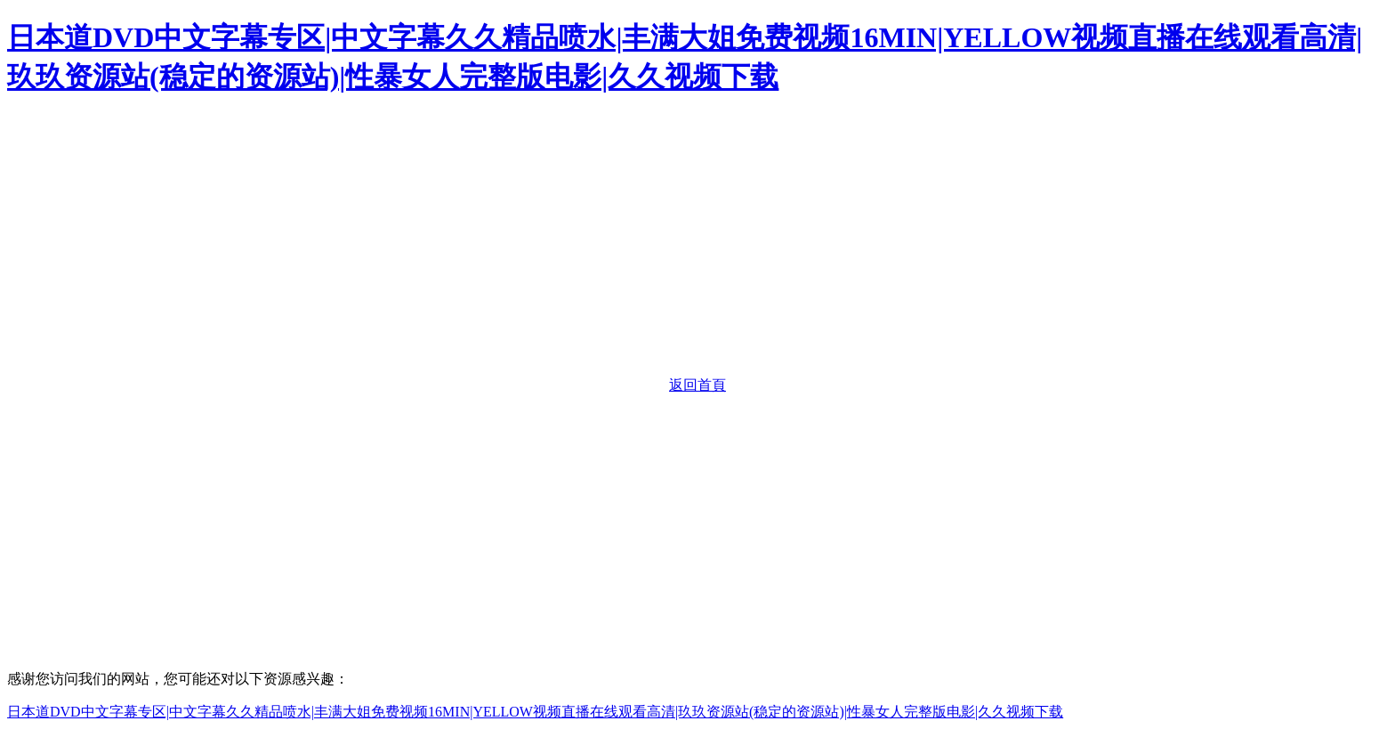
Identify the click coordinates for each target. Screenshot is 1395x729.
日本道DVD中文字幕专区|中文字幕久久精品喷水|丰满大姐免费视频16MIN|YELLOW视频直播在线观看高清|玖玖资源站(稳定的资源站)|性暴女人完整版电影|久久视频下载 (535, 711)
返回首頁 (697, 385)
